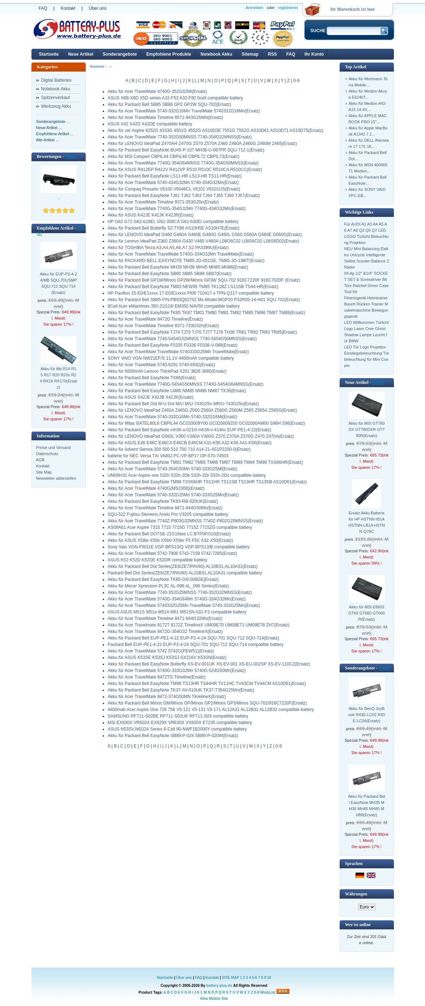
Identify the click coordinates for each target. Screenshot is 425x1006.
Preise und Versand (53, 447)
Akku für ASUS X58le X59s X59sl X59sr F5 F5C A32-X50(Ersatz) (170, 540)
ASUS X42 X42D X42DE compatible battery (150, 124)
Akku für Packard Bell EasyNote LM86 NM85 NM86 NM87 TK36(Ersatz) (177, 390)
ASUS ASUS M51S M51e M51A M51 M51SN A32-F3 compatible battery (177, 612)
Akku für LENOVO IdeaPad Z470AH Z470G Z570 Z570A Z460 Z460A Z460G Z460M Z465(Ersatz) (202, 143)
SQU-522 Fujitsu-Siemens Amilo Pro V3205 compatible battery (168, 514)
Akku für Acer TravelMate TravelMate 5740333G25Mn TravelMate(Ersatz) (178, 351)
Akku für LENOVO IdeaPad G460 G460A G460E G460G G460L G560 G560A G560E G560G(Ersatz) (205, 234)
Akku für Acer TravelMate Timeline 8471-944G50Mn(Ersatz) (165, 507)
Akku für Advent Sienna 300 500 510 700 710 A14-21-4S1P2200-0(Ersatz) (179, 449)
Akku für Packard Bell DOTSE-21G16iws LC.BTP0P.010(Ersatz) (169, 533)
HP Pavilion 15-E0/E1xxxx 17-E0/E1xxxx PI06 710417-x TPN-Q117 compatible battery (191, 293)
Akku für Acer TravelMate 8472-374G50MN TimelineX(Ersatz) (167, 696)
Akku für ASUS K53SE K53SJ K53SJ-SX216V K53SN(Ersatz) (167, 657)
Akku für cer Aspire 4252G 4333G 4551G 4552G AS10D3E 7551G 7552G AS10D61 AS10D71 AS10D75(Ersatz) (215, 130)
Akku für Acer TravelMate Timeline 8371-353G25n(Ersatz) (163, 202)
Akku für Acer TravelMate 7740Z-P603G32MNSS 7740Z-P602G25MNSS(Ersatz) (185, 520)
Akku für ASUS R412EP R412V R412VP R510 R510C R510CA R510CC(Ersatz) (185, 169)
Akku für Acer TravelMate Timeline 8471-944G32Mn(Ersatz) (165, 618)
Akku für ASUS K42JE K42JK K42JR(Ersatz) (151, 215)
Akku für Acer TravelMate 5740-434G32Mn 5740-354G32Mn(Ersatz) (173, 182)
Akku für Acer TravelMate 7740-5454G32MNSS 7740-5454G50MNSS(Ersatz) (182, 338)
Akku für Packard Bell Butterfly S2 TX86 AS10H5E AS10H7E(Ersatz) (174, 228)
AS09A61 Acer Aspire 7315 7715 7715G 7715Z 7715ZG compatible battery (180, 527)
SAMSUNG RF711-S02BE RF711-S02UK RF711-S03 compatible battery (178, 716)
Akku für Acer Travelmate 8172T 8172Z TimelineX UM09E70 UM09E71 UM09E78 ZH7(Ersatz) (199, 625)
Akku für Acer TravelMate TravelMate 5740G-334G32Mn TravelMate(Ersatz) (181, 254)
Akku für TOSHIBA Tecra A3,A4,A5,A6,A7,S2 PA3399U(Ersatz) (168, 247)
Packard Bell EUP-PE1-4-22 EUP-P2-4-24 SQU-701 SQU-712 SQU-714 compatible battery (196, 644)
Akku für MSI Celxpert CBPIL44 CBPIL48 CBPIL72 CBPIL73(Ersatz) (173, 156)
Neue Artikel (80, 54)
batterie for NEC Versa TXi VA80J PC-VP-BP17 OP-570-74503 (168, 455)
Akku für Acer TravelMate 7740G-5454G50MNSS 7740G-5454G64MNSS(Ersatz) (186, 384)
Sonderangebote (120, 54)
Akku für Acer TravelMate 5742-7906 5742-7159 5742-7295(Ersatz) (172, 553)
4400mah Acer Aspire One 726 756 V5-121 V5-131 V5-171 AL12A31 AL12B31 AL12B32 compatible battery (211, 709)
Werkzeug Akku (56, 106)
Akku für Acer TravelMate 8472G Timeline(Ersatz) (155, 319)
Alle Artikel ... (47, 140)
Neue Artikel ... (49, 127)
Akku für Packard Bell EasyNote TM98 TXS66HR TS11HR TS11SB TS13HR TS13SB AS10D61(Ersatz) (207, 481)
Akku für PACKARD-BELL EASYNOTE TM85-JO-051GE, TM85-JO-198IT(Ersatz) (186, 260)
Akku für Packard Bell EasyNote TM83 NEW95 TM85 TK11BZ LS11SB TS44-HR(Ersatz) (193, 286)
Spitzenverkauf (55, 97)
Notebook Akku (217, 54)
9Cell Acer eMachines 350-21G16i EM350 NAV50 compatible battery (174, 306)
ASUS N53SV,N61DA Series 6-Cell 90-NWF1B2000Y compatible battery (177, 729)
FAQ (43, 8)
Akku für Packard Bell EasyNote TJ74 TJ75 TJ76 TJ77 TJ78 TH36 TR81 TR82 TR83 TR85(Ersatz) (202, 332)
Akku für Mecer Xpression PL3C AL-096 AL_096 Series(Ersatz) (168, 585)
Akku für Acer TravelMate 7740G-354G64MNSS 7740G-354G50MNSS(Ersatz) (183, 163)
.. (58, 198)
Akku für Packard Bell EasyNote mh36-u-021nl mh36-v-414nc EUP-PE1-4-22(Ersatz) (189, 429)
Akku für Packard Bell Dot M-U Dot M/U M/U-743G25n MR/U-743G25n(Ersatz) (183, 403)
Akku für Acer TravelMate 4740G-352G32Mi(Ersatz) (157, 91)
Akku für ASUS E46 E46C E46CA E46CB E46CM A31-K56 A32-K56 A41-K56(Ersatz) (190, 442)
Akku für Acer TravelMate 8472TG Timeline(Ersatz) (157, 677)
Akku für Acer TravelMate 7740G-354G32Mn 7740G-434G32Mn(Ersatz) (177, 208)
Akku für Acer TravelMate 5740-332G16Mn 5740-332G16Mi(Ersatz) (173, 416)
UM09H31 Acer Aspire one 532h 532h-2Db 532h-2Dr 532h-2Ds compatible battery (187, 475)
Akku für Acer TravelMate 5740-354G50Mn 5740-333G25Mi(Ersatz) (173, 468)
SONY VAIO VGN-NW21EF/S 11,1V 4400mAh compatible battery (171, 358)
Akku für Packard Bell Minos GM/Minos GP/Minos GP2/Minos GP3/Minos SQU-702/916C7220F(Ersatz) (207, 703)
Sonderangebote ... (53, 121)
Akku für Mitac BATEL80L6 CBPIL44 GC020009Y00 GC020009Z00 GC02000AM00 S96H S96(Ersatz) (206, 423)
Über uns (97, 8)
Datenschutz (47, 453)
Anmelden (255, 7)
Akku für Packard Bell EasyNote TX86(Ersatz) (152, 377)
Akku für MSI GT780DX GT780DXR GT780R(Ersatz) (367, 429)
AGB (40, 460)
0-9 (296, 80)
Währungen (356, 893)
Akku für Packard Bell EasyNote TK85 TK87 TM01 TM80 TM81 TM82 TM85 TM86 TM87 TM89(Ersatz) (206, 312)
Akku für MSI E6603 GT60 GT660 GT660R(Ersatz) (366, 613)
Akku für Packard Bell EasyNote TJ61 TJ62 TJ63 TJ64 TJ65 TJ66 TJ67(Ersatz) (184, 195)
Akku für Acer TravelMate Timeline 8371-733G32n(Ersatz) (163, 325)
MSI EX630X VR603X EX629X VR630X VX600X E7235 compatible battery (180, 722)
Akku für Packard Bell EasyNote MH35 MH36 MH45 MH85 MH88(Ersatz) (178, 267)
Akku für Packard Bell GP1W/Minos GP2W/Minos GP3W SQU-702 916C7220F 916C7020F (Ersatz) (204, 280)
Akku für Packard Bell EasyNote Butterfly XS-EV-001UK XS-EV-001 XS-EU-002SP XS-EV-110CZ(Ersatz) (209, 664)
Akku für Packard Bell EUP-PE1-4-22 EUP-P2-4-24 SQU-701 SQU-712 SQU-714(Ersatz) (193, 638)
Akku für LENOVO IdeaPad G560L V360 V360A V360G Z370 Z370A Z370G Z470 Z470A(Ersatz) (201, 436)
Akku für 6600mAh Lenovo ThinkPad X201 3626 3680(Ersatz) (167, 371)
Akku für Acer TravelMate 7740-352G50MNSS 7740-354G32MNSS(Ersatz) (180, 137)
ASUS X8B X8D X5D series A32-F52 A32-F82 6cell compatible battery (175, 97)
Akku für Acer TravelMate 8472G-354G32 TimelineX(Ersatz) (165, 631)
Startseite (49, 54)
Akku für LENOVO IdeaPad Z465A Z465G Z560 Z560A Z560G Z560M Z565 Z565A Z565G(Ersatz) (202, 410)
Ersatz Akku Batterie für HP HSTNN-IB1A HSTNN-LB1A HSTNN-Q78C (366, 522)
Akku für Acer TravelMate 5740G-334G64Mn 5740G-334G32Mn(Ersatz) (177, 599)
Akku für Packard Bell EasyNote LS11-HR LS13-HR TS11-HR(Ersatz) (175, 176)
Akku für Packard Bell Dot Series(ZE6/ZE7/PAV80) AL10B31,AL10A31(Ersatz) (183, 566)
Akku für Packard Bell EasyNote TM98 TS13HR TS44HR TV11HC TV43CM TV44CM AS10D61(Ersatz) (207, 683)
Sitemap (250, 54)
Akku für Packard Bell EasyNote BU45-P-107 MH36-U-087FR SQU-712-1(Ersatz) (186, 150)
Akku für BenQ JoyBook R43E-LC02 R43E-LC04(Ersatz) (366, 714)
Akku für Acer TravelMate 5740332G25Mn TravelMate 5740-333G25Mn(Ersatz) (184, 605)
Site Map (44, 472)
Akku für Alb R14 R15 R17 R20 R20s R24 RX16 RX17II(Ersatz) (58, 378)
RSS (272, 54)
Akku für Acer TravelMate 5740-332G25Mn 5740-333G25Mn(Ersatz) (173, 494)
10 (269, 978)
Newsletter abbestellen (56, 478)
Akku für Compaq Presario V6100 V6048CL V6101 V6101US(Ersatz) (174, 189)
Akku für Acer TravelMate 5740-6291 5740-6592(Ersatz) (162, 364)
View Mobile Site (214, 999)
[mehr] (71, 156)
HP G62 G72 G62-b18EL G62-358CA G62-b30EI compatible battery (173, 221)
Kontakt (68, 8)
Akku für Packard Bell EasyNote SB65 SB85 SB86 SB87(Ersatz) (170, 273)
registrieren (288, 7)
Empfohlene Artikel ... (55, 134)
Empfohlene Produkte (168, 54)
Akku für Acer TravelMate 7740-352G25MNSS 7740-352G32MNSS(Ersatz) (180, 592)
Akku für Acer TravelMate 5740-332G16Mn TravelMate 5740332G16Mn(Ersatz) (184, 111)
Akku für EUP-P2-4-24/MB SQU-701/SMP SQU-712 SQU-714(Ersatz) (58, 283)
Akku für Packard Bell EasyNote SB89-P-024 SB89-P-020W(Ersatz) (173, 735)
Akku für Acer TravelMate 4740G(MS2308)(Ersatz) (156, 488)
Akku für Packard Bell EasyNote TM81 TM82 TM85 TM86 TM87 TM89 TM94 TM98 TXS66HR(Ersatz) (205, 462)
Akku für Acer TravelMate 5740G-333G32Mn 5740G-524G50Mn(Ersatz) (177, 670)
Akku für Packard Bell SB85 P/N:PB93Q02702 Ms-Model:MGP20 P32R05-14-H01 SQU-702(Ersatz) (204, 299)
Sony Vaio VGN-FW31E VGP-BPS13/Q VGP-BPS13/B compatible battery (179, 546)
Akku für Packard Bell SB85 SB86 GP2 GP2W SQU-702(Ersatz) (169, 104)
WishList (268, 992)
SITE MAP (230, 978)
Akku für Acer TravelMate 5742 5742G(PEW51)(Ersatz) (161, 651)
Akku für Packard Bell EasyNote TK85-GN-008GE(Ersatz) (163, 579)
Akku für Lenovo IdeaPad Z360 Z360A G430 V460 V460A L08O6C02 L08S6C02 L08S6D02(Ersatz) (203, 241)
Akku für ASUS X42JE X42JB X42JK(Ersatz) (151, 397)
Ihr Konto (314, 54)
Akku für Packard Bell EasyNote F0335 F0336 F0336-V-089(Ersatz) (173, 345)
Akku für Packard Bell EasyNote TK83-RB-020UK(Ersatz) (163, 501)
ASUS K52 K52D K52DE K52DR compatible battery (157, 559)
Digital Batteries (56, 80)
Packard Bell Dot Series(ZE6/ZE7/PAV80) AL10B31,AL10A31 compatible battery (185, 572)
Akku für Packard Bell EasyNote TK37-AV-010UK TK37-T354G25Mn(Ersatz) (181, 690)
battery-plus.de (219, 986)
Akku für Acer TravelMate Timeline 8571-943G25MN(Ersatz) (165, 117)
